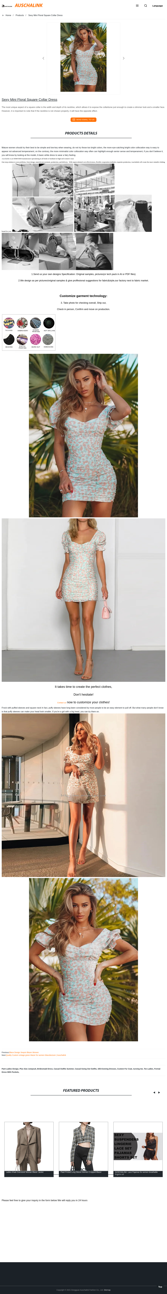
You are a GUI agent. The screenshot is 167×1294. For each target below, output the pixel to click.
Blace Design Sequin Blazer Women (24, 1052)
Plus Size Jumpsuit (28, 1069)
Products (20, 15)
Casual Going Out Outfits (86, 1069)
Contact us (61, 703)
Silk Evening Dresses (107, 1069)
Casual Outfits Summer (64, 1069)
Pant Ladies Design (10, 1069)
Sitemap (107, 1290)
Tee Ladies (148, 1069)
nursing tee (138, 1069)
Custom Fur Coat (124, 1069)
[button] (137, 6)
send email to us (83, 119)
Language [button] (157, 6)
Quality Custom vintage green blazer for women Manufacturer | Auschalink (36, 1055)
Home (8, 15)
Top (160, 1286)
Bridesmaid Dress (45, 1069)
